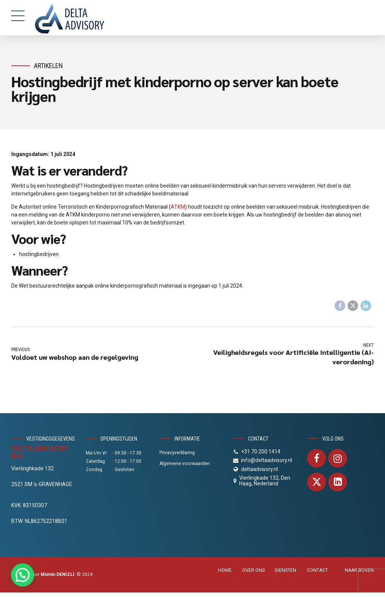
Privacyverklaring (177, 452)
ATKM (178, 207)
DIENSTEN (285, 570)
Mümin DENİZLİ (57, 574)
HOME (225, 570)
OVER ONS (253, 570)
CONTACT (317, 570)
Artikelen (48, 66)
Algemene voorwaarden (184, 463)
